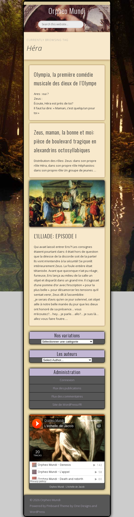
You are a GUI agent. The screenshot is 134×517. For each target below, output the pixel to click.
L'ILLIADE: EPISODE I (55, 236)
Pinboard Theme (58, 506)
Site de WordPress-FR (67, 404)
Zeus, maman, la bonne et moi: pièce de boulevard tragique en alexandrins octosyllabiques (65, 141)
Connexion (67, 380)
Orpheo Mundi (67, 10)
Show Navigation (93, 42)
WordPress (37, 512)
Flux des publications (67, 388)
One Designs (82, 506)
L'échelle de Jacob (75, 487)
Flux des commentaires (67, 396)
